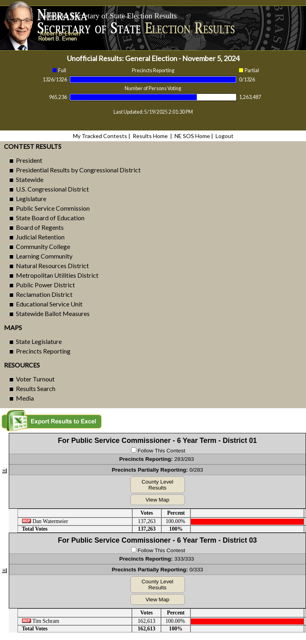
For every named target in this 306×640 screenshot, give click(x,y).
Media (25, 398)
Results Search (35, 388)
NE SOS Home (192, 135)
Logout (224, 135)
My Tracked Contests (100, 135)
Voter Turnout (35, 379)
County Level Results (157, 485)
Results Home (150, 135)
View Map (157, 500)
